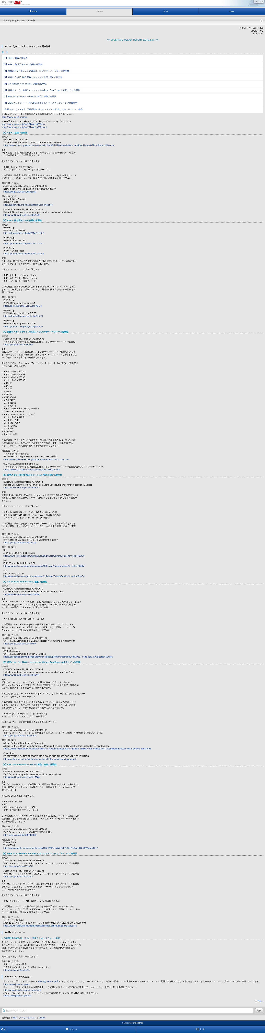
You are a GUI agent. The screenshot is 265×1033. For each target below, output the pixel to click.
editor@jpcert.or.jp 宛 (48, 981)
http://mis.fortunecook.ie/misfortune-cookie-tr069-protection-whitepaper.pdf (39, 759)
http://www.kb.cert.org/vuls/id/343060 (21, 594)
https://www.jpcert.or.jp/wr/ (15, 117)
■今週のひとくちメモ (15, 932)
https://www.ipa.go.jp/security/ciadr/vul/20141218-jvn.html (31, 469)
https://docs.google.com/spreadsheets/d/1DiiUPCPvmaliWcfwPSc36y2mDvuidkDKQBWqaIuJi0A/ (50, 848)
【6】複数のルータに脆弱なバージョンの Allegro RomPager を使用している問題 (41, 90)
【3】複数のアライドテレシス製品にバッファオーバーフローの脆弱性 (36, 71)
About (231, 11)
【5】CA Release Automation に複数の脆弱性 (25, 84)
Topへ (260, 1001)
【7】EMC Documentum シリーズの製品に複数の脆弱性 (29, 96)
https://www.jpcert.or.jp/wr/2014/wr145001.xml (24, 127)
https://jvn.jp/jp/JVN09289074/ (18, 866)
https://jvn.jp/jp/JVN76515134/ (18, 876)
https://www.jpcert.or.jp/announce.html (22, 990)
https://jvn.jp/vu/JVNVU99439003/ (19, 835)
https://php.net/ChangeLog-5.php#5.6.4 (22, 306)
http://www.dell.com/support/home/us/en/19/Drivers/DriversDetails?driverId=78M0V (43, 566)
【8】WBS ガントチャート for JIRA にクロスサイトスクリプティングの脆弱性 (40, 103)
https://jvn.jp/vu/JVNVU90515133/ (19, 543)
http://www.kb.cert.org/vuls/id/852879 (21, 215)
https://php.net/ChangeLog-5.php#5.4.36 (23, 326)
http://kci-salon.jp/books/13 (16, 970)
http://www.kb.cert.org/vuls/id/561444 (21, 675)
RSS (14, 1018)
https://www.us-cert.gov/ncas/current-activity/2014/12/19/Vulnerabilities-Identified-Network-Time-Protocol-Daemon (58, 145)
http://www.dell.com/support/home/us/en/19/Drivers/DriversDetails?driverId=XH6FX (43, 576)
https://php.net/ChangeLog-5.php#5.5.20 (23, 316)
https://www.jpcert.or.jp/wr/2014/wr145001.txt (24, 124)
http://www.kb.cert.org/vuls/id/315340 (21, 777)
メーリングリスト (27, 1018)
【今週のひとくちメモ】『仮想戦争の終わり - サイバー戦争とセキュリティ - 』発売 (43, 109)
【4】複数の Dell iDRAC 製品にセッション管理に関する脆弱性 (33, 77)
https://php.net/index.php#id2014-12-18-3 (23, 254)
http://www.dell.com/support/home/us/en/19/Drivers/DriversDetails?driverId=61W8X (44, 556)
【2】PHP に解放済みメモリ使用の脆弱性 (23, 64)
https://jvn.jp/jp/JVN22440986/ (18, 344)
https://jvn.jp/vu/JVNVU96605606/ (19, 192)
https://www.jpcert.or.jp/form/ (17, 996)
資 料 (165, 11)
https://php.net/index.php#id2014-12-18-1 (23, 243)
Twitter (42, 1018)
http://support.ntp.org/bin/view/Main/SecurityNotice (28, 205)
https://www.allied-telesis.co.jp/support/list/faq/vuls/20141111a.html (36, 459)
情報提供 (99, 11)
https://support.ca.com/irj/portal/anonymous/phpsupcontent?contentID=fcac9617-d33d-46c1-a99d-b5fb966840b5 (58, 657)
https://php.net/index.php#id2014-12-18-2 (23, 233)
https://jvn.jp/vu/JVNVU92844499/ (19, 644)
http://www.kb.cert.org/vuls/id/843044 (21, 488)
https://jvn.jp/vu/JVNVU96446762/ (19, 736)
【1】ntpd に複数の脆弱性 (15, 58)
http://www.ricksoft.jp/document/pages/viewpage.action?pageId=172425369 (40, 926)
